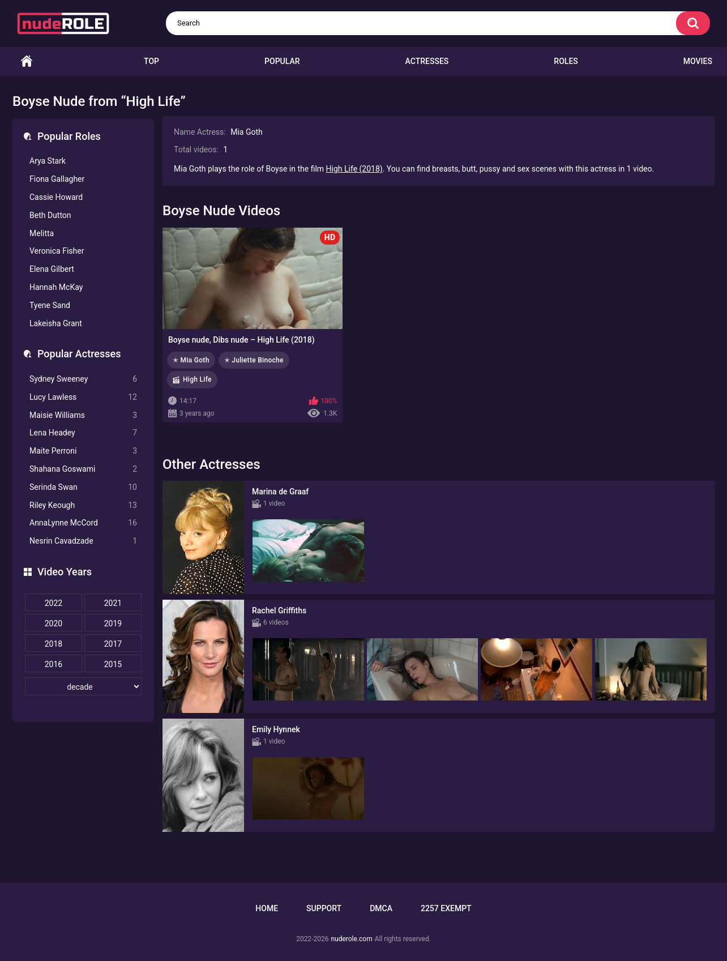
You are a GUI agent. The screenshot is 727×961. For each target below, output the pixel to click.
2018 (53, 643)
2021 (113, 603)
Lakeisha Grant (55, 323)
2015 (113, 664)
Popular (282, 61)
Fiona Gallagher (56, 178)
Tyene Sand (49, 305)
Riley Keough (83, 505)
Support (323, 908)
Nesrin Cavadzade (83, 541)
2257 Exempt (446, 908)
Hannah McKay (56, 287)
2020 (53, 623)
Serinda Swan (83, 487)
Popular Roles (69, 136)
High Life (197, 379)
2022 (53, 603)
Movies (697, 61)
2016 (53, 664)
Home (26, 61)
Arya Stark (47, 160)
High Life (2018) (354, 168)
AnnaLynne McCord (83, 523)
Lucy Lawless (83, 397)
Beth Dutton (50, 215)
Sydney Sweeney (83, 379)
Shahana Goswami (83, 469)
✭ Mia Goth (191, 360)
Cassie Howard (56, 197)
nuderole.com (351, 939)
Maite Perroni (83, 451)
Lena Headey (83, 433)
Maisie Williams (83, 415)
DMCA (381, 908)
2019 (113, 623)
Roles (566, 61)
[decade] (83, 686)
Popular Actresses (79, 354)
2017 (113, 643)
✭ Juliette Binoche (254, 360)
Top (151, 61)
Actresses (427, 61)
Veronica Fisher (56, 250)
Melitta (41, 233)
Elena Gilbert (51, 269)
